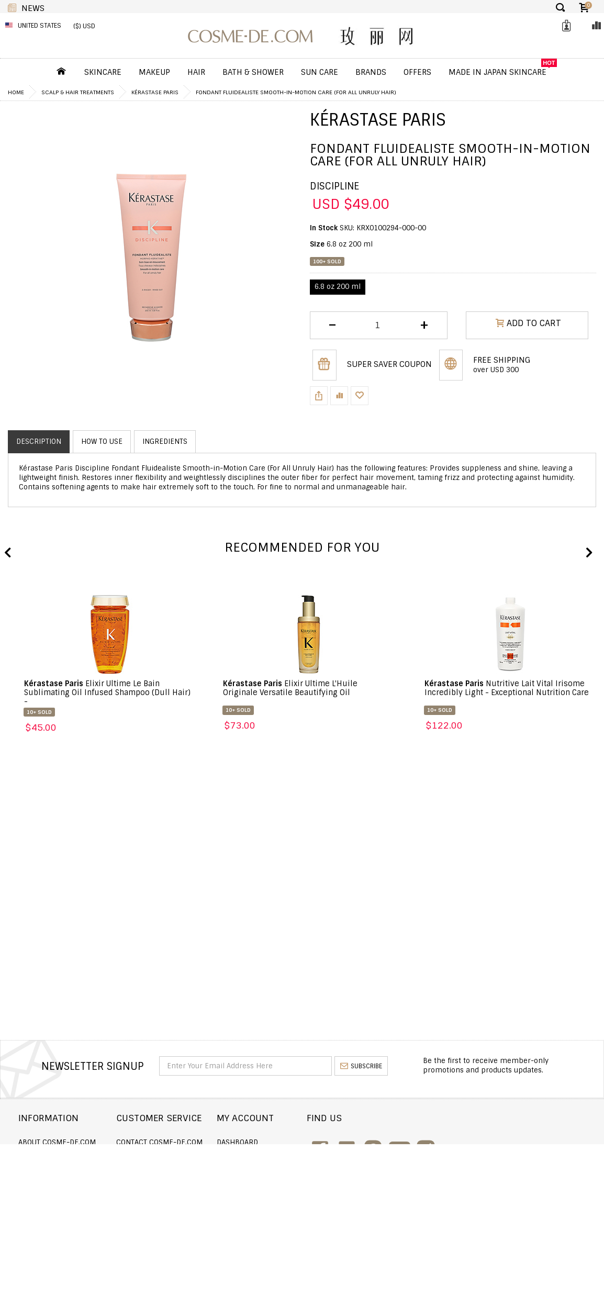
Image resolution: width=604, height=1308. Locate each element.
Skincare (102, 72)
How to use (101, 441)
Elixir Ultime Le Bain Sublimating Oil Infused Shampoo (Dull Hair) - (107, 692)
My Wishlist (267, 1170)
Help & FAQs (153, 1184)
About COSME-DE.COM (57, 1142)
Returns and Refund (56, 1170)
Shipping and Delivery (59, 1156)
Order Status (157, 1156)
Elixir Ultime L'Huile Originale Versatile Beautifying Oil (290, 688)
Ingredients (164, 441)
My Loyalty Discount (283, 1184)
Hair (196, 72)
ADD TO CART (528, 324)
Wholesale (38, 1184)
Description (38, 441)
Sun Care (319, 72)
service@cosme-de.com (517, 1205)
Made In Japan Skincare (497, 72)
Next (588, 553)
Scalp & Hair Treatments (77, 92)
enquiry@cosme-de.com (518, 1182)
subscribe (361, 1066)
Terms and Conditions (59, 1198)
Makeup (154, 72)
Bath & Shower (253, 72)
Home (16, 92)
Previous (8, 553)
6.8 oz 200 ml (338, 286)
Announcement (161, 1170)
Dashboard (266, 1142)
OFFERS (417, 72)
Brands (370, 72)
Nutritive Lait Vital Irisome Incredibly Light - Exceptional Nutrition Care (506, 688)
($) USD (84, 26)
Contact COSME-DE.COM (175, 1142)
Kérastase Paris (154, 92)
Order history (272, 1156)
